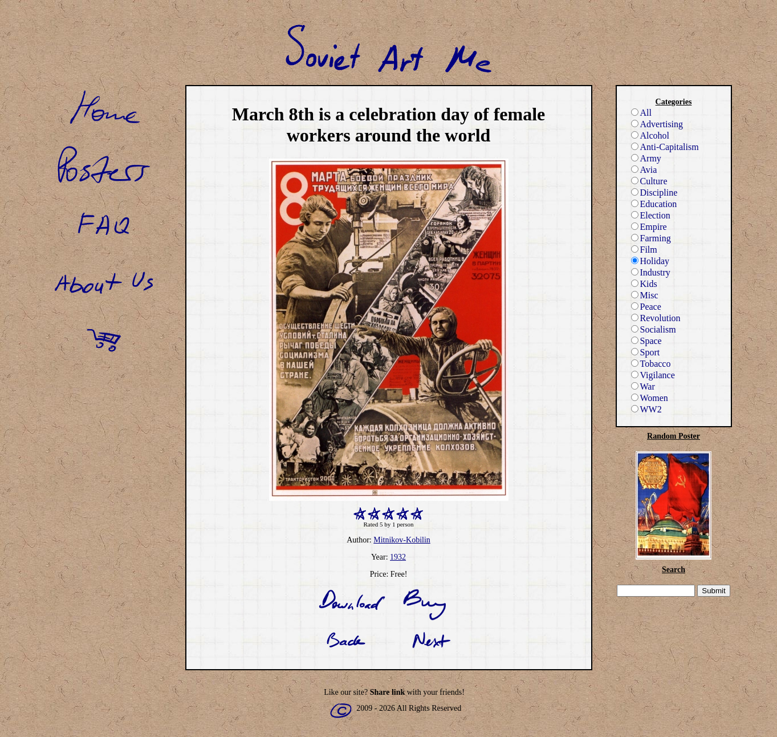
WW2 (646, 409)
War (643, 386)
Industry (650, 272)
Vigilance (653, 375)
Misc (644, 295)
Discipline (654, 192)
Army (646, 158)
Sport (645, 352)
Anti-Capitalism (665, 147)
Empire (649, 227)
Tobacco (651, 363)
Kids (644, 284)
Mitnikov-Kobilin (401, 540)
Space (646, 341)
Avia (644, 170)
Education (654, 204)
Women (649, 398)
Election (650, 215)
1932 (398, 557)
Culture (649, 181)
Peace (646, 306)
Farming (651, 238)
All (641, 113)
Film (644, 249)
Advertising (657, 124)
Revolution (656, 318)
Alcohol (650, 135)
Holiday (650, 261)
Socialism (653, 329)
